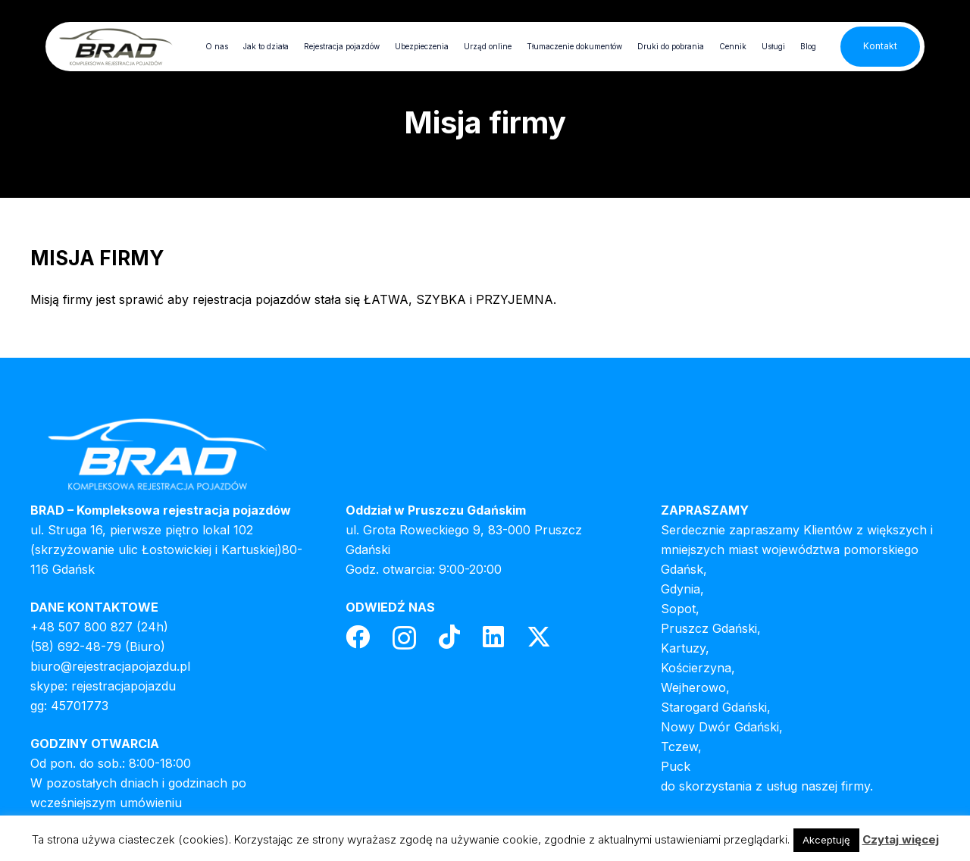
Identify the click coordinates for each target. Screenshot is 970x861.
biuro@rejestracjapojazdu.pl (110, 666)
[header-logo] (115, 46)
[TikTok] (449, 637)
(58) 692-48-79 (75, 646)
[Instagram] (404, 638)
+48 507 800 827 (81, 626)
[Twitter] (539, 637)
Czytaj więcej (900, 839)
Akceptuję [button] (826, 840)
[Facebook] (358, 637)
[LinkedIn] (493, 637)
